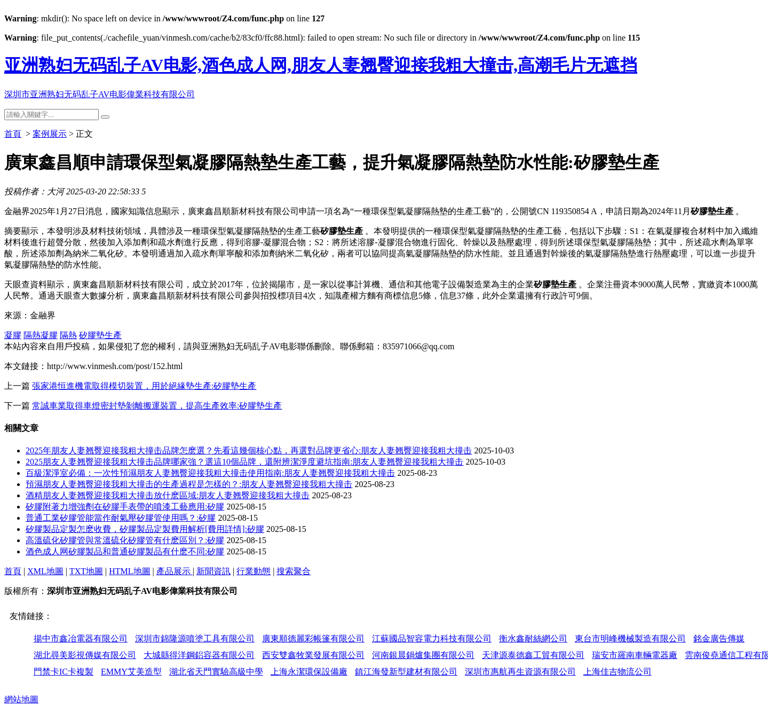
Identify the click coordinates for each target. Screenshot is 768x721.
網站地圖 (21, 699)
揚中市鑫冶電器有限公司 (81, 638)
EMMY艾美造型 (131, 671)
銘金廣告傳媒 (719, 638)
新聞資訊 (213, 571)
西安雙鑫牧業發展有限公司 (313, 655)
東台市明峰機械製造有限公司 (630, 638)
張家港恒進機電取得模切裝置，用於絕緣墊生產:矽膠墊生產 (144, 385)
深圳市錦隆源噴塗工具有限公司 (195, 638)
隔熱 (68, 335)
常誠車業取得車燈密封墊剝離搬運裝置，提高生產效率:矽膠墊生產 (157, 405)
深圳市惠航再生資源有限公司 (520, 671)
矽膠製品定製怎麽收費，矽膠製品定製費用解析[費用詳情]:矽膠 (145, 529)
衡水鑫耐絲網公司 (533, 638)
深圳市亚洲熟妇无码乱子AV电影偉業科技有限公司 (99, 94)
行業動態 (253, 571)
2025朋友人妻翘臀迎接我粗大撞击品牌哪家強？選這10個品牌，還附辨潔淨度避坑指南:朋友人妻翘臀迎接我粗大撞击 (244, 461)
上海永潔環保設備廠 (309, 671)
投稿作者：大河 (34, 191)
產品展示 (174, 571)
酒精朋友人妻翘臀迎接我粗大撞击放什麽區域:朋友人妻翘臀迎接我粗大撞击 (168, 495)
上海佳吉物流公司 (617, 671)
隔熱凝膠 (40, 335)
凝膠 (12, 335)
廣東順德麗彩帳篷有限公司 (313, 638)
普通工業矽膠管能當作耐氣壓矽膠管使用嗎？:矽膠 (121, 517)
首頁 (12, 133)
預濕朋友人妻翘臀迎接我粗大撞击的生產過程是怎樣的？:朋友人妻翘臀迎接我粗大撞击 (189, 484)
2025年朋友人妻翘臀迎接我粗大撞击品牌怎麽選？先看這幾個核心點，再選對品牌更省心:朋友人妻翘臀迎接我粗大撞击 (249, 450)
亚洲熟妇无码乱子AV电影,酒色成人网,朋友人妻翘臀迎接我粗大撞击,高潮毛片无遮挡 (320, 65)
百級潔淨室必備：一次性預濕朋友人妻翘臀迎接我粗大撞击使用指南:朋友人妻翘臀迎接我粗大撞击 (210, 472)
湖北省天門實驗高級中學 (216, 671)
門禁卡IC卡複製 (63, 671)
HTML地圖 (129, 571)
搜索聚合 (293, 571)
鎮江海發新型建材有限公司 (406, 671)
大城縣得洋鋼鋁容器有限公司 (199, 655)
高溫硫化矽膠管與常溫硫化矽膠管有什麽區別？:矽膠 (125, 540)
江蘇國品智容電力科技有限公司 (432, 638)
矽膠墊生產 (100, 335)
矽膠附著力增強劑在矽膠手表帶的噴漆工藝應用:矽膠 (125, 506)
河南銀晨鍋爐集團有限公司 (423, 655)
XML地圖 (45, 571)
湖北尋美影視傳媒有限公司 (85, 655)
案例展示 (50, 133)
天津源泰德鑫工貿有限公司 (533, 655)
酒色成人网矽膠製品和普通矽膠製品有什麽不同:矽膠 (125, 551)
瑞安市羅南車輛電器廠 (634, 655)
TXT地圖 (86, 571)
